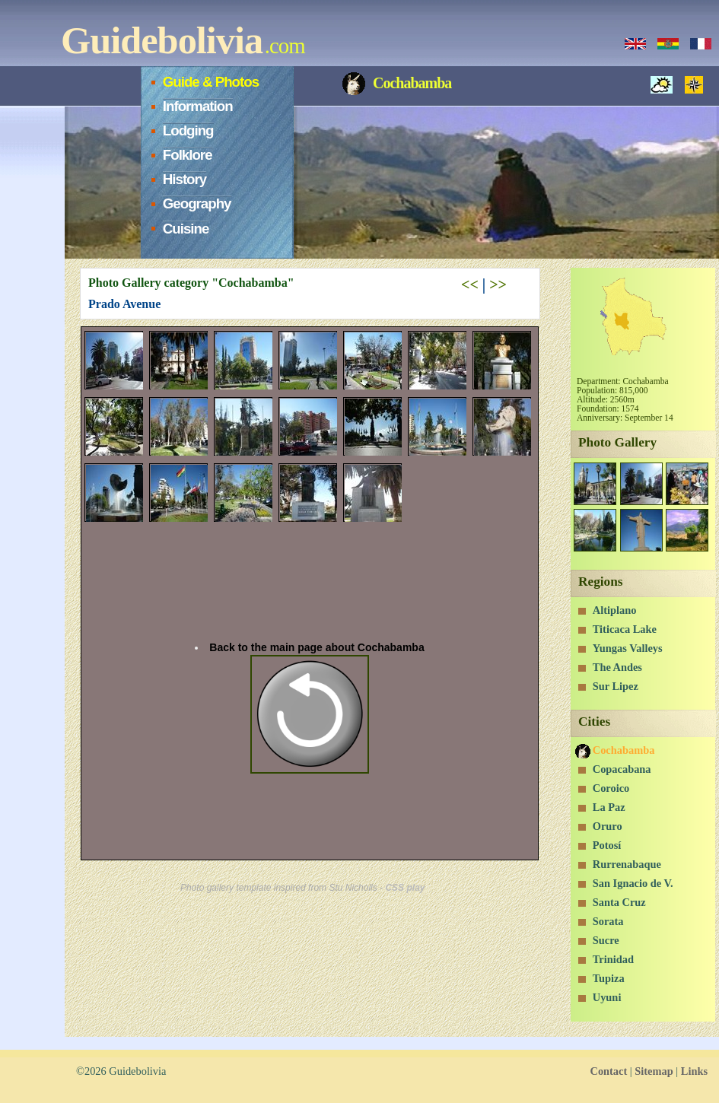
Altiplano (615, 610)
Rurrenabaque (627, 864)
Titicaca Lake (625, 629)
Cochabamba (624, 750)
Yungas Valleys (628, 648)
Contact (608, 1071)
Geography (197, 203)
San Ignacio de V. (633, 883)
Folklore (187, 155)
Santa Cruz (619, 902)
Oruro (607, 826)
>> (498, 284)
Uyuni (607, 997)
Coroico (611, 788)
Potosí (607, 845)
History (184, 179)
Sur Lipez (615, 686)
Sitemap (654, 1071)
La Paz (609, 807)
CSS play (405, 887)
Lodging (188, 130)
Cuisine (186, 229)
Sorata (608, 921)
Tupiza (609, 978)
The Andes (617, 667)
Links (694, 1071)
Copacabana (622, 769)
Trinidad (613, 959)
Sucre (606, 940)
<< (470, 284)
